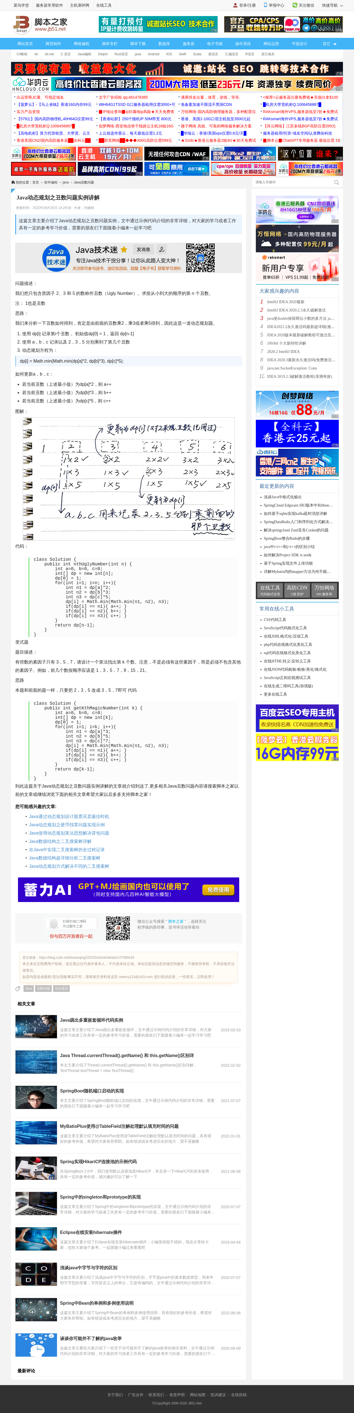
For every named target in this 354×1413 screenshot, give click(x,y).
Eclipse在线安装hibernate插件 (91, 1232)
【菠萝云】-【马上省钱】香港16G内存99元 (54, 104)
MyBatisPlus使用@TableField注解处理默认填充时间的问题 (119, 1126)
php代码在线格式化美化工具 (288, 645)
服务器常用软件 (49, 5)
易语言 (213, 54)
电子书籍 (215, 43)
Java (28, 988)
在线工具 (104, 5)
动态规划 (61, 988)
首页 (35, 182)
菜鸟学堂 (21, 5)
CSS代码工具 (275, 620)
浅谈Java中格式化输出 (283, 497)
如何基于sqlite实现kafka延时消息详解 (295, 514)
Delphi (103, 54)
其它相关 (268, 54)
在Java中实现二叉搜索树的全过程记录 (67, 849)
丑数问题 (43, 988)
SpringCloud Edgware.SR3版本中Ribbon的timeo (303, 505)
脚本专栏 (110, 43)
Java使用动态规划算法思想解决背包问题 (69, 833)
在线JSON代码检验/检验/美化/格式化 (295, 669)
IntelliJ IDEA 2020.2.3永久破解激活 (296, 310)
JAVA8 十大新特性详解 (286, 343)
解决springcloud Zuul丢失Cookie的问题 (296, 530)
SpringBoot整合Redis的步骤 (287, 538)
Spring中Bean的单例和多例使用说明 (97, 1303)
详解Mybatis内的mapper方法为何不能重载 (299, 572)
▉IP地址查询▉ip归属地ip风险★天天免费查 (136, 111)
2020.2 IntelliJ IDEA (283, 352)
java (138, 54)
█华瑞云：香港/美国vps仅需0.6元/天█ (213, 133)
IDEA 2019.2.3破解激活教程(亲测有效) (299, 376)
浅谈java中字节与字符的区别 (88, 1267)
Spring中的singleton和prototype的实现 (100, 1197)
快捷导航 (332, 5)
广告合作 (136, 1395)
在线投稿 (239, 1395)
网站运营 (271, 43)
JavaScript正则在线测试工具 (287, 678)
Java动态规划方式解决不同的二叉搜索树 (69, 866)
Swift (182, 54)
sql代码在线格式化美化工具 (287, 653)
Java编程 (84, 54)
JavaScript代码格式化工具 (285, 628)
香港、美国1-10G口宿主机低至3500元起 (216, 119)
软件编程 (51, 182)
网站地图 (197, 1395)
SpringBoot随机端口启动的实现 (92, 1091)
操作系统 (243, 43)
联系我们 (156, 1395)
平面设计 (299, 43)
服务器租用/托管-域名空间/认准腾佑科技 (297, 133)
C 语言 (66, 54)
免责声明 (177, 1395)
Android (153, 54)
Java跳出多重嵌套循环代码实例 (91, 1020)
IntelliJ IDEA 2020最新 (285, 302)
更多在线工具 (275, 694)
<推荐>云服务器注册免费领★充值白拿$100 (300, 97)
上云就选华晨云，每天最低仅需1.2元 (130, 133)
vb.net (49, 54)
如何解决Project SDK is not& (287, 555)
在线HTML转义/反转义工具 (287, 661)
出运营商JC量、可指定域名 (40, 97)
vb (36, 54)
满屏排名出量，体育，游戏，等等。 (212, 97)
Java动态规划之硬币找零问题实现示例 (67, 824)
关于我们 (115, 1395)
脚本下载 (138, 43)
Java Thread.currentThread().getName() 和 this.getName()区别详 (127, 1055)
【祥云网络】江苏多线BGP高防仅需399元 (299, 126)
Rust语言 (121, 54)
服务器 (188, 43)
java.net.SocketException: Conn (292, 368)
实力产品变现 (28, 111)
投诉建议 (218, 1395)
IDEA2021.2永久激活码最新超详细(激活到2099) (307, 327)
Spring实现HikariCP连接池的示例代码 (98, 1161)
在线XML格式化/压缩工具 (286, 636)
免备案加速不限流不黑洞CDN (206, 104)
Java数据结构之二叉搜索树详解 (60, 841)
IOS (169, 54)
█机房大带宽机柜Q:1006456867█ (292, 104)
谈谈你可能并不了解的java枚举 (91, 1338)
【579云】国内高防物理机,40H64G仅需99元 (55, 119)
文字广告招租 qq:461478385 (123, 97)
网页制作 (53, 43)
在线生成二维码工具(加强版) (288, 686)
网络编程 (81, 43)
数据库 (164, 43)
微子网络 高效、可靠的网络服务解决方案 (216, 126)
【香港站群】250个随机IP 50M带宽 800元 (135, 119)
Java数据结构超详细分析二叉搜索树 (64, 858)
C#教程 (22, 54)
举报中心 (276, 5)
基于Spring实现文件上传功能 (288, 563)
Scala (197, 54)
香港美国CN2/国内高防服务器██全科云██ (54, 140)
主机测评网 (79, 5)
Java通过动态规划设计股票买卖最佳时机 (69, 816)
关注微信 (306, 5)
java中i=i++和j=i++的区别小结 (289, 547)
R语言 (249, 54)
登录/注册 (247, 5)
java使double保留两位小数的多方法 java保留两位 (308, 318)
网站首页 (25, 43)
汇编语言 (231, 54)
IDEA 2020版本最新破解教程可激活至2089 (303, 335)
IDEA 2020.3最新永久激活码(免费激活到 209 (304, 360)
